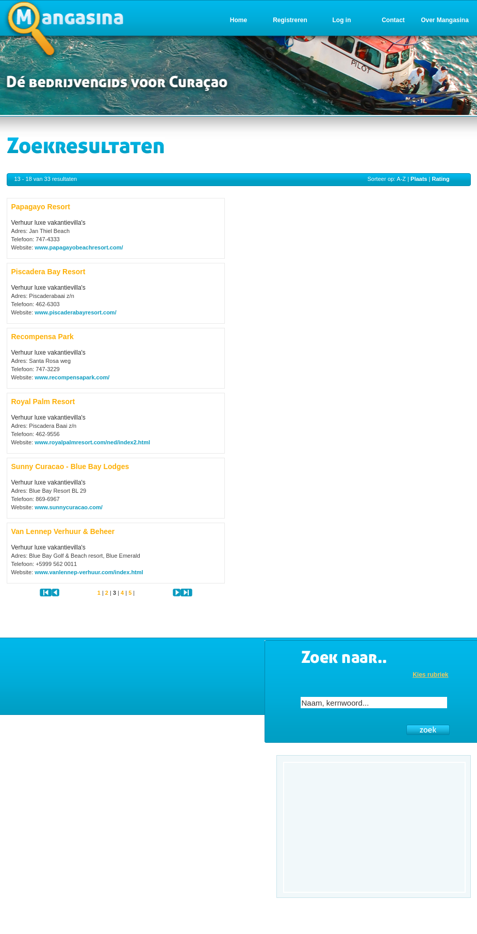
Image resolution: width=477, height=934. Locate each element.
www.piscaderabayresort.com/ (76, 312)
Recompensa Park (42, 336)
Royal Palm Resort (43, 401)
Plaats (418, 179)
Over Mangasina (445, 20)
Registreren (290, 20)
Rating (440, 179)
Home (238, 20)
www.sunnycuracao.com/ (69, 507)
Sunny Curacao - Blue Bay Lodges (70, 466)
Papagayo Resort (40, 207)
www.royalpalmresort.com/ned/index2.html (92, 442)
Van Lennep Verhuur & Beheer (63, 531)
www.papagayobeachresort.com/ (79, 247)
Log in (342, 20)
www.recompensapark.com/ (72, 377)
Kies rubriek (430, 674)
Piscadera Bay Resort (48, 272)
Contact (393, 20)
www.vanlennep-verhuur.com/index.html (89, 572)
